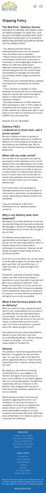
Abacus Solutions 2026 (22, 488)
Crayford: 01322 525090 (23, 436)
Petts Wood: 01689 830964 (23, 438)
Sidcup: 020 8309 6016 (23, 441)
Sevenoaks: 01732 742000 (23, 444)
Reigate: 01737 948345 (23, 447)
